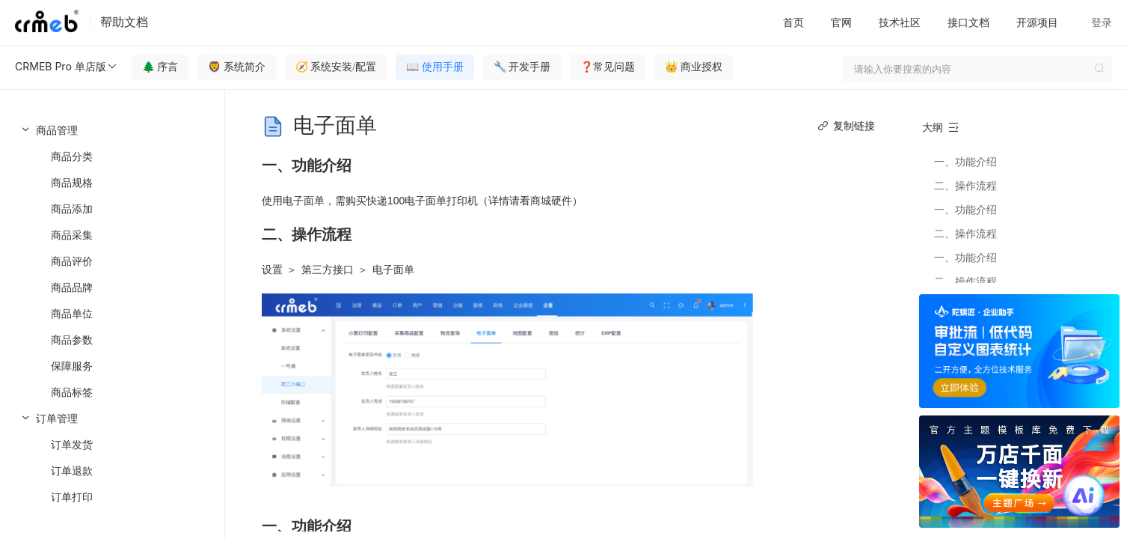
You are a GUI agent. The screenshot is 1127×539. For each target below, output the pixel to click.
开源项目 (1037, 22)
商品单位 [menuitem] (72, 313)
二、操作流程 (965, 185)
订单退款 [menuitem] (72, 470)
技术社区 (900, 22)
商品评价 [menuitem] (72, 261)
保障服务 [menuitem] (72, 365)
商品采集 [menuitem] (72, 234)
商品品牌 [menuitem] (72, 287)
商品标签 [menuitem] (72, 392)
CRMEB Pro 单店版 (66, 67)
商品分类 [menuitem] (72, 156)
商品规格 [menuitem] (72, 182)
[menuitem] (112, 261)
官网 (841, 22)
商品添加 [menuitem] (72, 208)
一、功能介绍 (965, 161)
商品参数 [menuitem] (72, 339)
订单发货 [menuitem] (72, 444)
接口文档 (968, 22)
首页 (793, 22)
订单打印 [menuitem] (72, 496)
